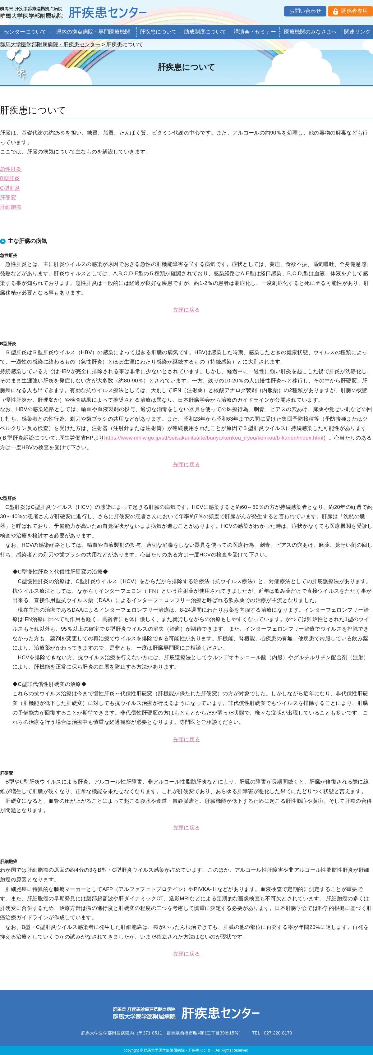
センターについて (25, 32)
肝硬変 (8, 198)
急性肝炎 (10, 169)
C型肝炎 (10, 188)
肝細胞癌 (10, 207)
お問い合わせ (305, 11)
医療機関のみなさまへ (310, 32)
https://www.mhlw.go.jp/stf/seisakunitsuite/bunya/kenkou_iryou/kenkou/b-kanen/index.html (213, 438)
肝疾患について (158, 32)
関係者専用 (354, 11)
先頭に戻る (186, 310)
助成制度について (205, 32)
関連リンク (357, 32)
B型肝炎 (10, 178)
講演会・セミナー (255, 32)
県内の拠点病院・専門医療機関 (93, 32)
